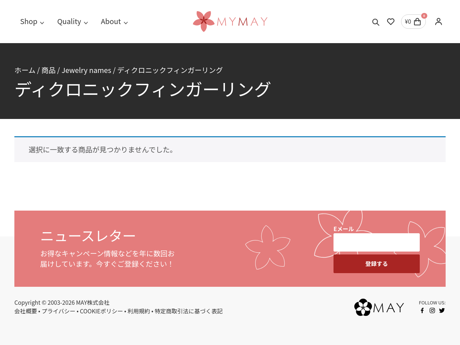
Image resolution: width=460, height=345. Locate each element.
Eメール (344, 229)
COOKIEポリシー (101, 311)
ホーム (25, 70)
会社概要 (25, 311)
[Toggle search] (376, 21)
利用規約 (139, 311)
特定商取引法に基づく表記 (188, 311)
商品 (48, 70)
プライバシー (58, 311)
